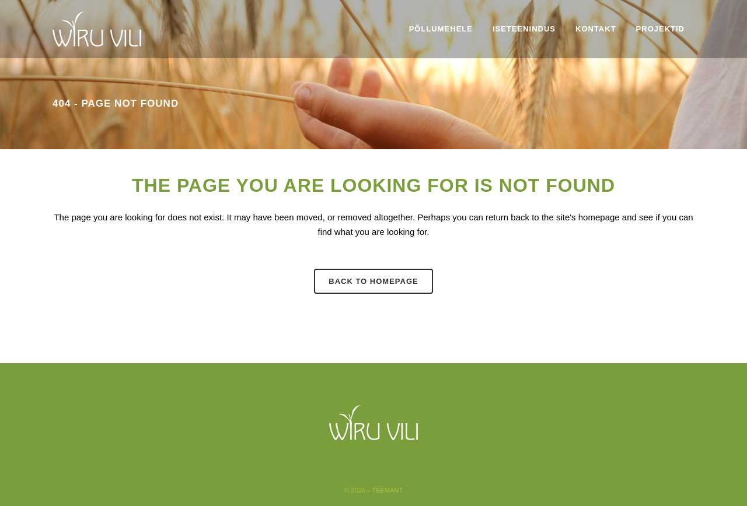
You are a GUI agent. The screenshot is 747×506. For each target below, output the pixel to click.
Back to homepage (373, 281)
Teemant (387, 490)
